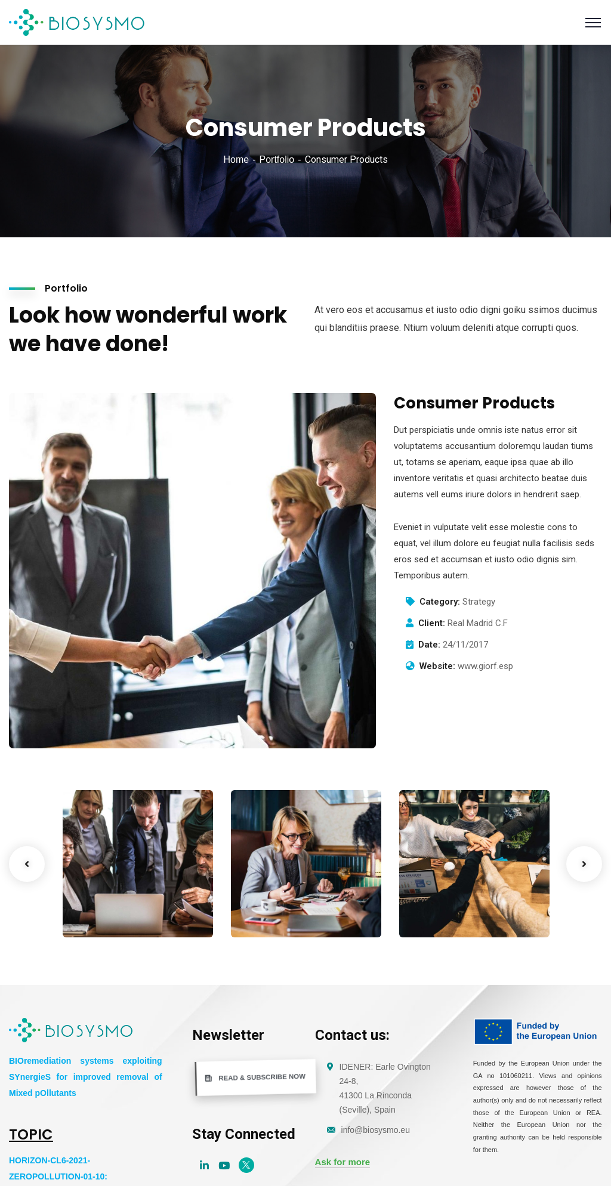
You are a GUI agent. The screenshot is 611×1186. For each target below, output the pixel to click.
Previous (27, 864)
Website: (437, 666)
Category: (439, 601)
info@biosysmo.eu (375, 1130)
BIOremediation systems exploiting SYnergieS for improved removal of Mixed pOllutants (85, 1077)
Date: (429, 644)
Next (584, 864)
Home (236, 159)
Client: (431, 623)
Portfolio (276, 159)
